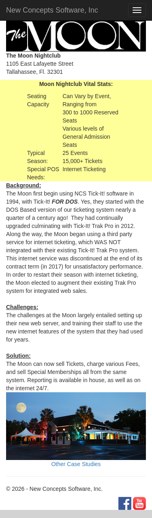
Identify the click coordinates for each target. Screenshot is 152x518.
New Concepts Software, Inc (52, 10)
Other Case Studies (76, 464)
